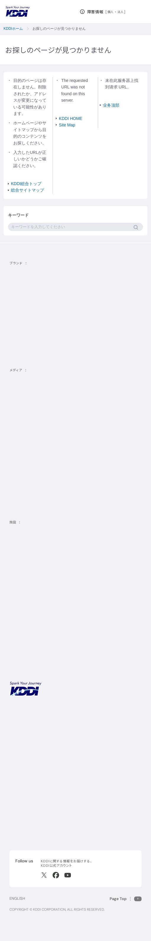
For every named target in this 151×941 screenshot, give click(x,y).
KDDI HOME (70, 118)
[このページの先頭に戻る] (126, 898)
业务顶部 (111, 105)
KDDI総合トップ (26, 183)
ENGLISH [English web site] (17, 898)
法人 (120, 12)
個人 (111, 12)
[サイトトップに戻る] (17, 11)
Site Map (67, 125)
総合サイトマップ (27, 190)
